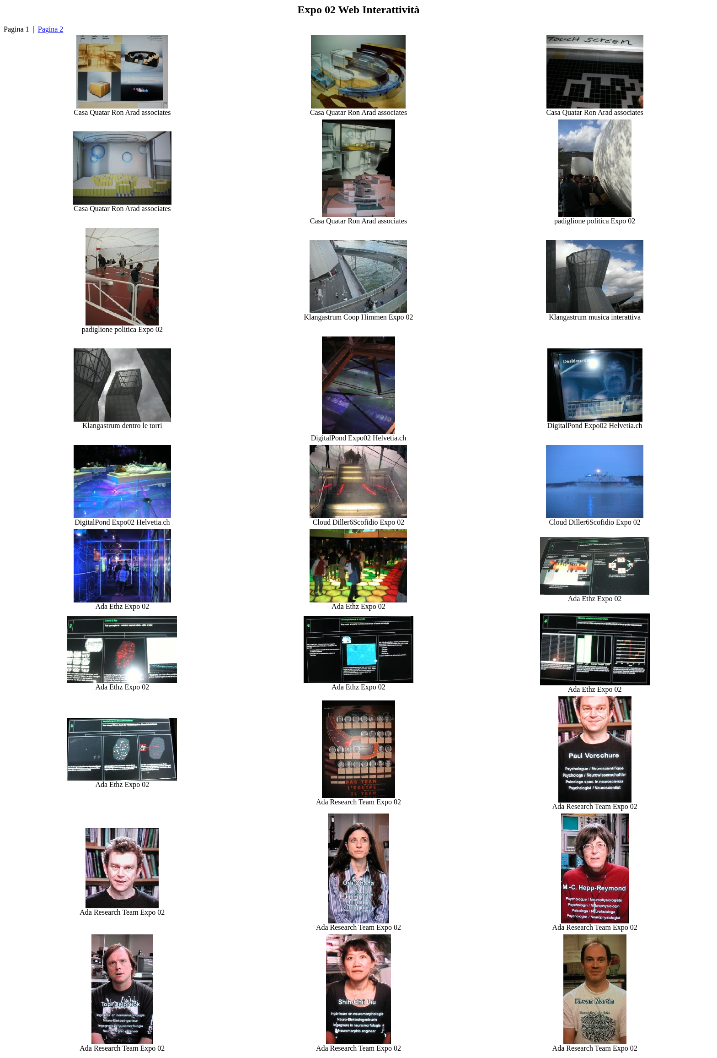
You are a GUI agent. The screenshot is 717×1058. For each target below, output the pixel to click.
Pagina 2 (51, 29)
